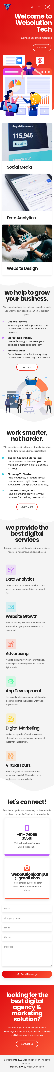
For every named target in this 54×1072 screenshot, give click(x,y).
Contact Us (47, 7)
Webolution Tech (35, 1066)
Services (42, 47)
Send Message (27, 974)
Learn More (27, 367)
